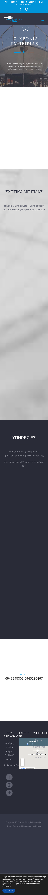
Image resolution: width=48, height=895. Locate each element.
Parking (39, 740)
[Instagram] (9, 785)
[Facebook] (9, 777)
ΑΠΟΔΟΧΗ (9, 891)
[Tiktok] (9, 793)
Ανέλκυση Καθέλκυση (39, 755)
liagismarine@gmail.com (16, 765)
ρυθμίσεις (6, 886)
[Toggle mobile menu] (42, 21)
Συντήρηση (39, 747)
